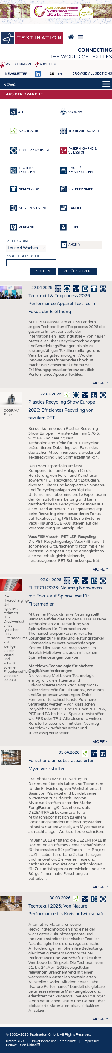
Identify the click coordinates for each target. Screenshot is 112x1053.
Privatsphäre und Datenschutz (54, 1041)
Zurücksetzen (77, 271)
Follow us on (23, 1045)
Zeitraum (17, 241)
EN (60, 74)
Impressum (91, 1041)
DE (52, 74)
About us (48, 64)
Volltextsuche (23, 256)
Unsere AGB (15, 1041)
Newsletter (16, 74)
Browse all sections (92, 74)
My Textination (18, 64)
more (98, 383)
